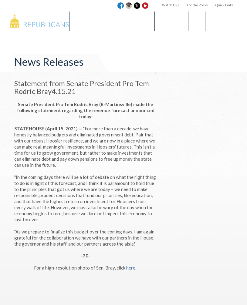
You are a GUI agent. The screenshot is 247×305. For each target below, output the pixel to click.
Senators (82, 21)
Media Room (138, 21)
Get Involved (171, 21)
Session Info (221, 21)
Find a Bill (108, 21)
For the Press (197, 5)
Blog (196, 21)
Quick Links (224, 5)
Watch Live (171, 5)
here (130, 267)
